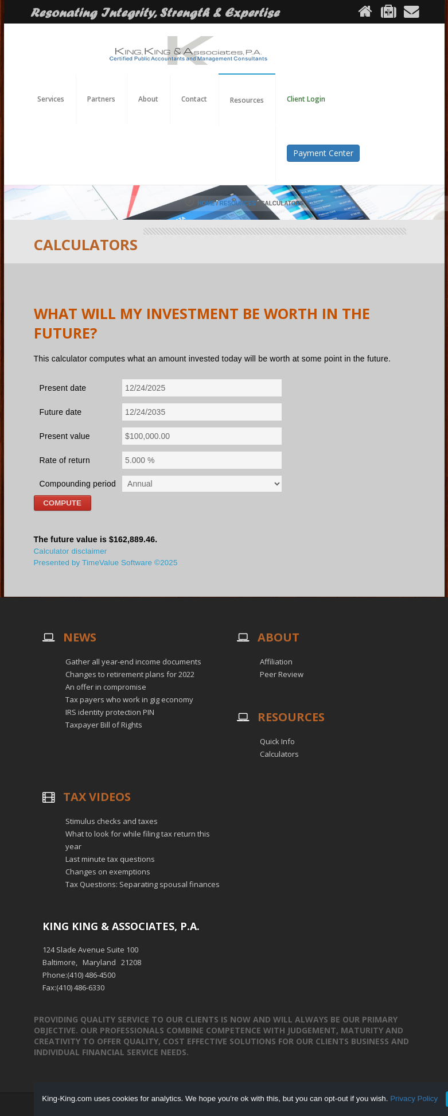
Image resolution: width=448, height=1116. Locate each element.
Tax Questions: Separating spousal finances (142, 884)
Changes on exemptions (107, 871)
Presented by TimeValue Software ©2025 (106, 562)
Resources (238, 203)
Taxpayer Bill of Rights (103, 725)
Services (50, 99)
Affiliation (276, 661)
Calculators (279, 754)
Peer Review (281, 674)
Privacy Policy (414, 1098)
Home (206, 203)
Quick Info (277, 741)
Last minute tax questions (110, 859)
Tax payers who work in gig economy (129, 699)
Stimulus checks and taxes (111, 821)
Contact (194, 99)
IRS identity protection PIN (109, 712)
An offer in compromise (105, 687)
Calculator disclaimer (70, 551)
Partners (101, 99)
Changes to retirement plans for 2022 (129, 674)
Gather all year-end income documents (133, 661)
